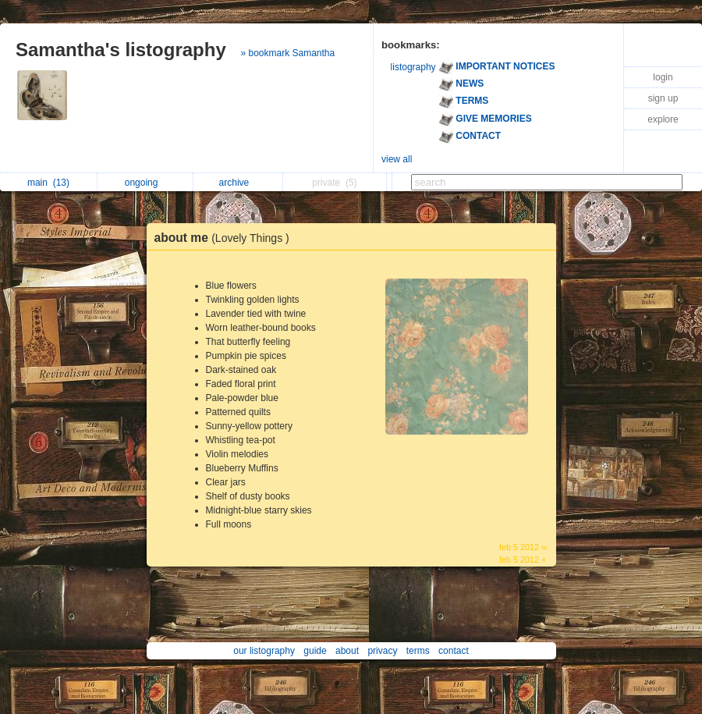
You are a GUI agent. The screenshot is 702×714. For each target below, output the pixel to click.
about (347, 650)
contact (453, 650)
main (48, 182)
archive (238, 182)
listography (413, 67)
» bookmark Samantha (287, 53)
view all (396, 159)
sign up (663, 98)
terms (418, 650)
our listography (264, 650)
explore (662, 119)
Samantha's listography (121, 49)
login (662, 77)
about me (225, 237)
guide (314, 650)
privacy (382, 650)
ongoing (145, 182)
